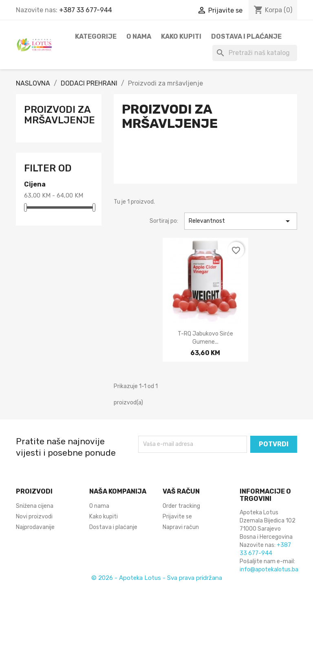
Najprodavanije (35, 527)
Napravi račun (181, 527)
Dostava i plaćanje (246, 36)
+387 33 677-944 (85, 10)
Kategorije (96, 36)
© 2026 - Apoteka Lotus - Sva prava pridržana (156, 578)
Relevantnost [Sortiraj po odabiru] (241, 221)
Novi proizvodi (34, 516)
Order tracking (181, 506)
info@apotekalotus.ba (269, 569)
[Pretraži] (254, 53)
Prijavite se (177, 516)
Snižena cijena (34, 506)
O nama (138, 36)
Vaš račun (181, 491)
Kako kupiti (181, 36)
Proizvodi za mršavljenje (59, 115)
